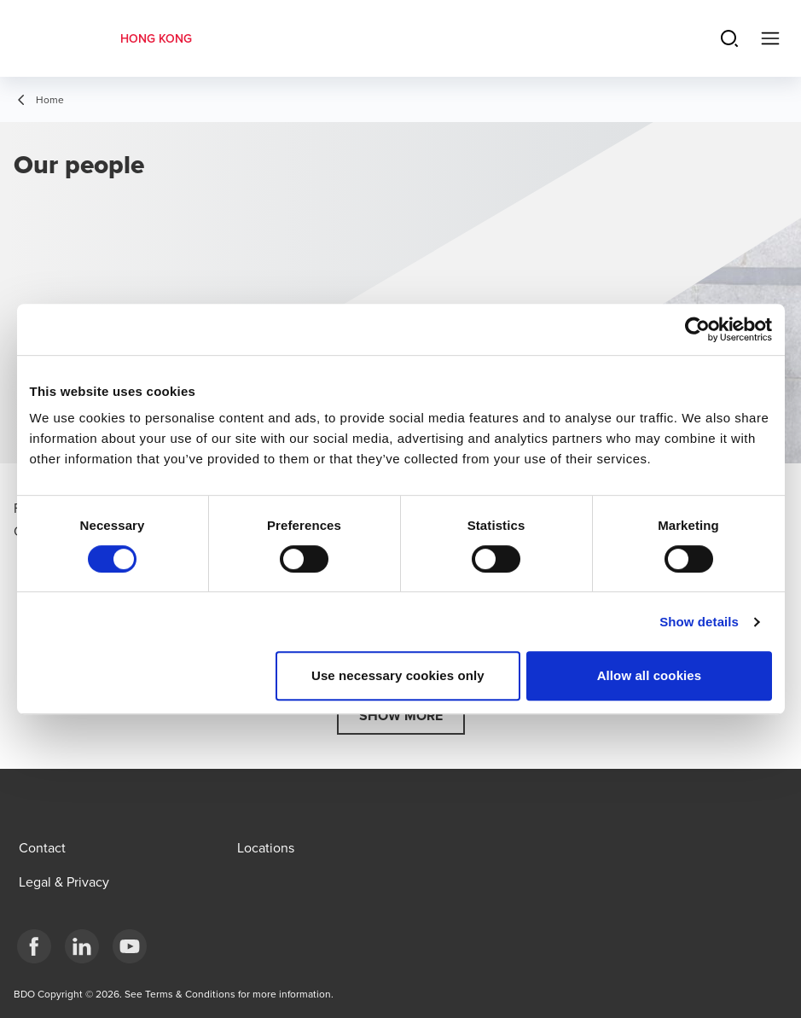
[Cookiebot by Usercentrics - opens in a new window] (697, 329)
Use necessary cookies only (398, 675)
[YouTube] (129, 946)
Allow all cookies (649, 675)
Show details (699, 621)
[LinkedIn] (81, 946)
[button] (401, 716)
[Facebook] (34, 946)
